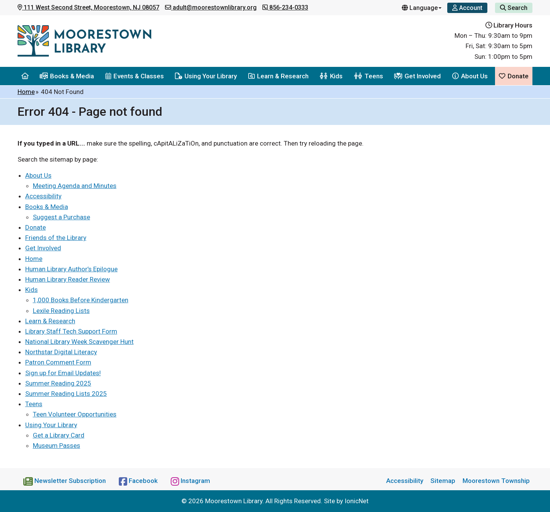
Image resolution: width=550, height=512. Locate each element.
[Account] (467, 8)
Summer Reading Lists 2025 (66, 393)
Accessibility (43, 196)
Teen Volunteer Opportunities (74, 414)
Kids (331, 76)
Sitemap (442, 480)
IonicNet (357, 501)
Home (26, 92)
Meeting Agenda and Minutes (74, 186)
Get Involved (417, 76)
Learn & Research (278, 76)
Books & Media (67, 76)
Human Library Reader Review (67, 279)
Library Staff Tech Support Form (71, 331)
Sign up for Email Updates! (63, 373)
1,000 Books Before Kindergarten (80, 300)
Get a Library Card (58, 435)
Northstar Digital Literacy (61, 352)
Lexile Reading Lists (61, 310)
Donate (514, 76)
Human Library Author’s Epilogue (71, 269)
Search (513, 7)
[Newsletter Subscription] (65, 480)
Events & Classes (134, 76)
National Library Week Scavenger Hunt (79, 341)
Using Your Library (206, 76)
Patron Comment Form (58, 362)
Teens (368, 76)
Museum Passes (56, 445)
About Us (470, 76)
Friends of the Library (55, 237)
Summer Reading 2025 (58, 383)
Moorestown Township (496, 480)
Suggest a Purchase (61, 217)
